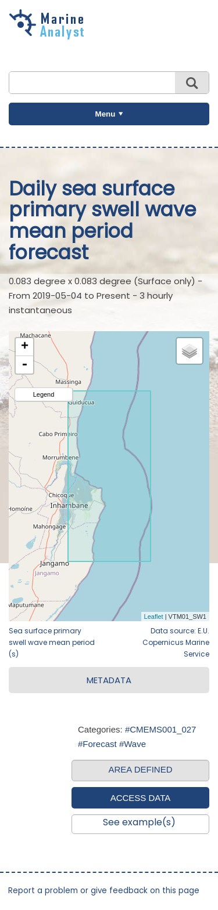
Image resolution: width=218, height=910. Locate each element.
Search (192, 82)
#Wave (132, 744)
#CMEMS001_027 (160, 729)
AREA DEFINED (140, 769)
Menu (105, 114)
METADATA (109, 680)
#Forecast (97, 744)
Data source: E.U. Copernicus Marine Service (175, 642)
